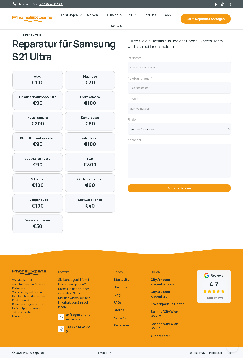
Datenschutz (197, 353)
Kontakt (116, 26)
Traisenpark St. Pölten (167, 304)
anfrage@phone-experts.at (79, 317)
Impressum (216, 353)
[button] (72, 15)
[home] (34, 19)
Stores (119, 310)
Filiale (132, 119)
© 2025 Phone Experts (28, 353)
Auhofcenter (160, 336)
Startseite (121, 280)
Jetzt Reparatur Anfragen (206, 19)
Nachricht (134, 140)
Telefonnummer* (140, 78)
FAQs (167, 15)
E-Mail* (133, 99)
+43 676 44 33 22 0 (51, 4)
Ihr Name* (135, 58)
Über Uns (150, 15)
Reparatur (121, 325)
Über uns (120, 287)
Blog (117, 295)
